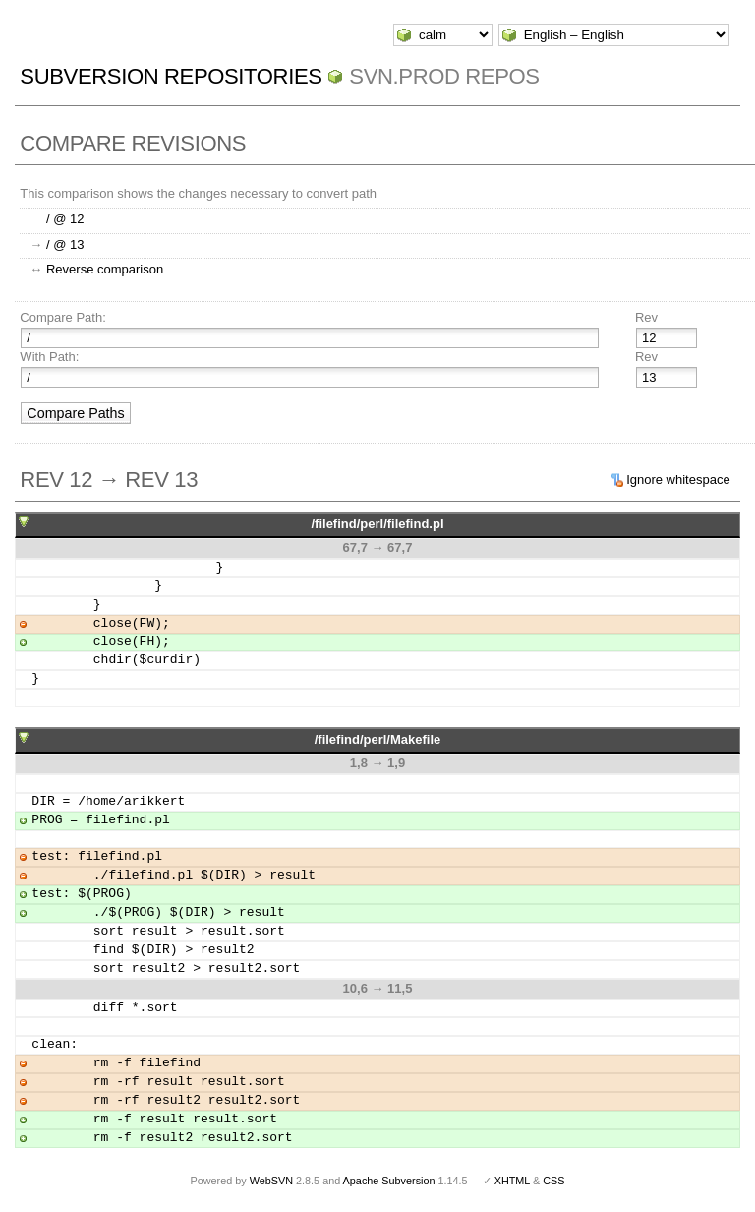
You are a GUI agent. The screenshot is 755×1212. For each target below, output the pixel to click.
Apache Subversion (389, 1180)
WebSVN (271, 1180)
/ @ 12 (65, 219)
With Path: (49, 356)
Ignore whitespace (678, 479)
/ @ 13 (65, 244)
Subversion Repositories (170, 76)
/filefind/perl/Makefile (378, 739)
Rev (646, 317)
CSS (553, 1180)
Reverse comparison (104, 269)
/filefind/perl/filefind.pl (377, 523)
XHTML (512, 1180)
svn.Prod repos (444, 76)
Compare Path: (62, 317)
